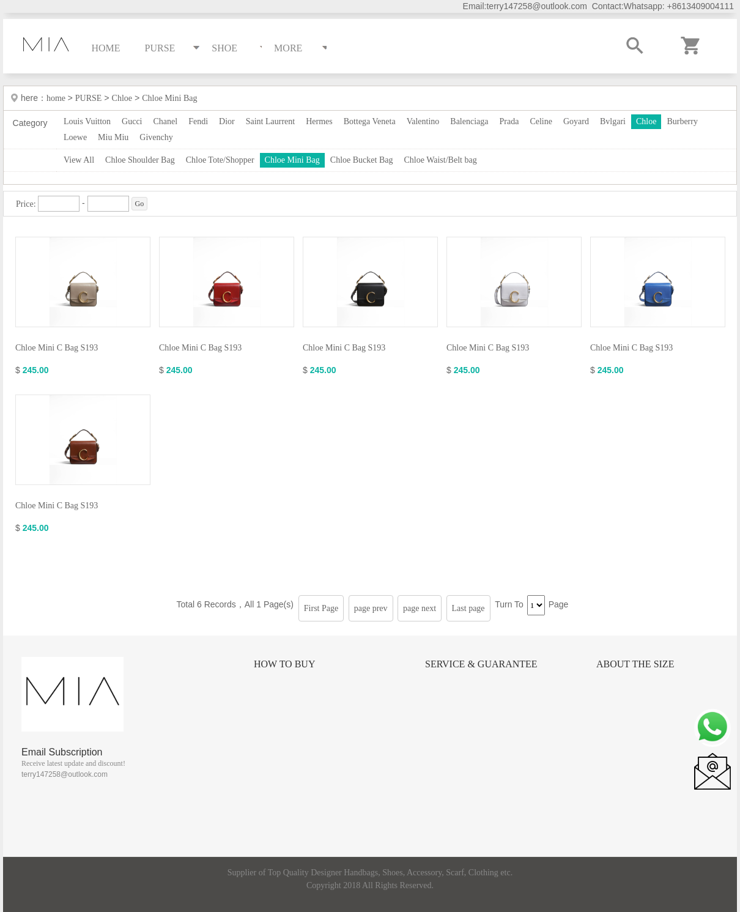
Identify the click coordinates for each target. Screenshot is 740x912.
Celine (541, 121)
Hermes (319, 121)
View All (79, 160)
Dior (227, 121)
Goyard (576, 121)
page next (419, 608)
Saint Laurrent (270, 121)
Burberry (682, 121)
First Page (321, 608)
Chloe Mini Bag (169, 98)
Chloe (122, 98)
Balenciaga (469, 121)
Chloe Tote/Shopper (220, 160)
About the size (635, 664)
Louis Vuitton (87, 121)
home (57, 98)
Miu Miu (113, 137)
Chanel (166, 121)
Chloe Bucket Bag (361, 160)
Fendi (198, 121)
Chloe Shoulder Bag (140, 160)
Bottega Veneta (370, 121)
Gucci (132, 121)
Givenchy (155, 137)
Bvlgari (613, 121)
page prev (371, 608)
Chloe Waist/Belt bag (440, 160)
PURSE (88, 98)
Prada (509, 121)
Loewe (75, 137)
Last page (468, 608)
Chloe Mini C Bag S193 (56, 347)
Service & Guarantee (481, 664)
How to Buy (284, 664)
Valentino (423, 121)
